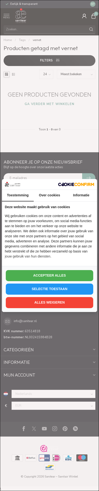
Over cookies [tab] (49, 195)
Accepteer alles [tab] (49, 275)
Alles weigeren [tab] (49, 302)
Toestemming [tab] (18, 195)
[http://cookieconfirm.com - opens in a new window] (76, 184)
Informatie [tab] (81, 195)
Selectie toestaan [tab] (49, 289)
